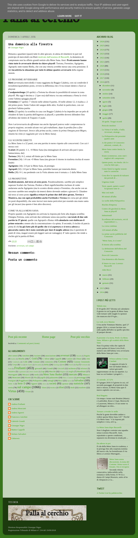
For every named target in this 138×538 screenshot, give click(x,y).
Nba (35, 377)
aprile (105, 118)
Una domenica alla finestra (113, 259)
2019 (102, 70)
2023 (102, 54)
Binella (21, 359)
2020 (102, 66)
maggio (105, 114)
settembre (106, 98)
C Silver (46, 359)
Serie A (11, 384)
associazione (50, 355)
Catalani (69, 359)
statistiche (79, 383)
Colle (25, 362)
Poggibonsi (23, 380)
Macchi (52, 371)
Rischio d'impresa (109, 205)
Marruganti (13, 374)
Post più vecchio (80, 336)
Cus (21, 365)
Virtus (12, 391)
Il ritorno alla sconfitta (111, 244)
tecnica (53, 387)
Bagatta (87, 356)
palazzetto (54, 377)
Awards (78, 356)
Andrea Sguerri (17, 412)
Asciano (37, 355)
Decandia (38, 365)
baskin (13, 359)
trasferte (82, 387)
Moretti (27, 377)
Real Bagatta (102, 395)
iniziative (11, 371)
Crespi (14, 365)
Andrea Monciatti (18, 408)
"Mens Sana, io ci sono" (112, 240)
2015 (102, 288)
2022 (102, 58)
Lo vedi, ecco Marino (106, 322)
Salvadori (79, 380)
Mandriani (81, 371)
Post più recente (17, 336)
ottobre (105, 94)
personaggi (81, 377)
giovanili (38, 368)
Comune (36, 362)
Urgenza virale (108, 182)
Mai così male (108, 192)
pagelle (43, 377)
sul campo (29, 246)
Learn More (64, 16)
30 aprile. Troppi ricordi (112, 121)
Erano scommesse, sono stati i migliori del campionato (114, 157)
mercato (73, 374)
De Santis (29, 365)
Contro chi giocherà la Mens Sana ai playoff (114, 210)
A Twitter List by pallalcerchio (109, 493)
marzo (105, 275)
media (36, 375)
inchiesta (72, 368)
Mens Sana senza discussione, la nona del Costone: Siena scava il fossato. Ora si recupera (119, 463)
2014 (102, 292)
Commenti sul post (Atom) (28, 343)
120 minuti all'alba (110, 230)
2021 (102, 62)
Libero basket (33, 371)
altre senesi (13, 355)
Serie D (21, 383)
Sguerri (34, 383)
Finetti (71, 365)
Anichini (25, 355)
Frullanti (20, 368)
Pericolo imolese (109, 125)
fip (77, 365)
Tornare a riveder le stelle (107, 411)
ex (63, 364)
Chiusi (78, 359)
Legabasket (22, 371)
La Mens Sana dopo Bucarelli (109, 427)
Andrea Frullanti (18, 404)
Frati (9, 368)
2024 (102, 50)
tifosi (61, 387)
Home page (48, 336)
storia (10, 387)
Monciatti (16, 377)
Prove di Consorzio (110, 255)
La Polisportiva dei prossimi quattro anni (114, 137)
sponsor (65, 383)
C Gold (33, 358)
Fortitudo (84, 365)
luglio (105, 106)
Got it (78, 16)
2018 (102, 74)
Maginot (63, 371)
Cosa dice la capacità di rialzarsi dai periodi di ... (115, 176)
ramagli (50, 380)
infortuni (84, 368)
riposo (69, 381)
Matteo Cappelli (18, 430)
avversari (20, 246)
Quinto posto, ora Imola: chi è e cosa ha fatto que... (115, 163)
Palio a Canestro (68, 377)
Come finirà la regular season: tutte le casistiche (114, 170)
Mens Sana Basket (52, 374)
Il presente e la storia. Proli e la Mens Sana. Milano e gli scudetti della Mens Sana (113, 340)
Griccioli (60, 368)
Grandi (50, 368)
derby (46, 364)
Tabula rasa (101, 306)
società (52, 383)
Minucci (86, 374)
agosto (105, 102)
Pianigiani (12, 381)
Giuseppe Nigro (17, 425)
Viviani (28, 391)
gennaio (106, 283)
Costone (62, 361)
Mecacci (25, 374)
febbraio (106, 279)
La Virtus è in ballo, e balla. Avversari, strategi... (113, 130)
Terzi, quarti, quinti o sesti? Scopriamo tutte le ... (113, 187)
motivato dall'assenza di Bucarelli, (54, 57)
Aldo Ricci (106, 270)
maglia (71, 371)
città (88, 359)
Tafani (44, 387)
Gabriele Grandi (18, 421)
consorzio (49, 362)
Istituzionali (107, 215)
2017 (102, 78)
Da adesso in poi (104, 443)
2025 (102, 45)
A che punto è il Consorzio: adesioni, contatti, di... (113, 144)
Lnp (43, 371)
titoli (73, 387)
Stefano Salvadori (18, 434)
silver (44, 384)
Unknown (15, 438)
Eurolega (56, 365)
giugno (105, 110)
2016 (102, 82)
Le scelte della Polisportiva (113, 201)
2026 (102, 41)
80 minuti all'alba (109, 196)
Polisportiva (38, 380)
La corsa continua (109, 226)
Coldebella (16, 362)
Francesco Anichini (19, 417)
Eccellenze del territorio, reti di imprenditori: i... (115, 220)
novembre (106, 90)
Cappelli (57, 359)
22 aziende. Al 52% (105, 379)
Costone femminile (82, 362)
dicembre (106, 85)
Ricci (60, 380)
